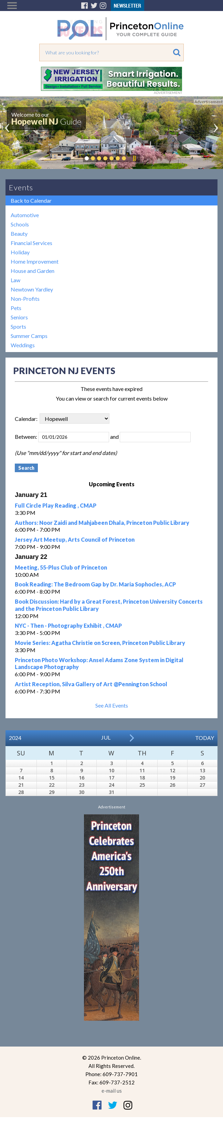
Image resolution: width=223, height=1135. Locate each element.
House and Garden (32, 270)
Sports (18, 326)
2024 (15, 737)
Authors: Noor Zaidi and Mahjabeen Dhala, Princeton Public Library (102, 522)
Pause (134, 158)
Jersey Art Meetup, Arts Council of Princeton (75, 539)
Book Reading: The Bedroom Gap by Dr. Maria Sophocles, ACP (95, 584)
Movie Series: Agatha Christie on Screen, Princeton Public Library (100, 642)
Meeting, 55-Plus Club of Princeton (61, 567)
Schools (20, 224)
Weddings (23, 345)
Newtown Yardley (32, 289)
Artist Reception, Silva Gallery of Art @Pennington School (91, 684)
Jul (105, 737)
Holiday (20, 252)
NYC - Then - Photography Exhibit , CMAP (68, 625)
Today (204, 737)
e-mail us (112, 1091)
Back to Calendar (31, 200)
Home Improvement (35, 261)
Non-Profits (25, 298)
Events (21, 187)
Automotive (25, 215)
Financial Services (31, 243)
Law (15, 280)
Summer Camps (29, 335)
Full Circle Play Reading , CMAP (55, 505)
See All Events (111, 705)
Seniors (19, 317)
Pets (16, 308)
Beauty (19, 233)
